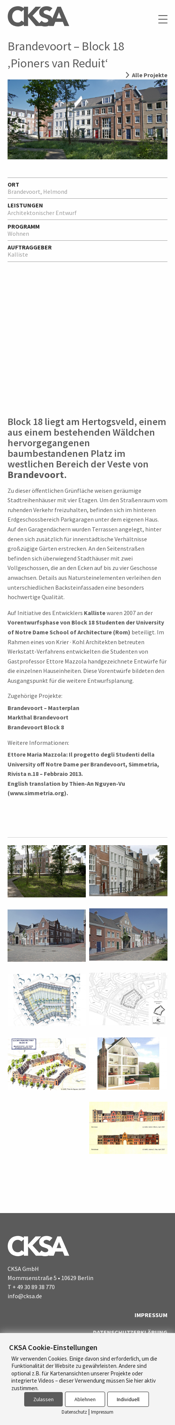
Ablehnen (85, 1399)
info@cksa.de (25, 1296)
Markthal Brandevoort (38, 717)
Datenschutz (74, 1412)
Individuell (128, 1399)
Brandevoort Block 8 (36, 727)
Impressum (151, 1315)
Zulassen (43, 1399)
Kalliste (94, 613)
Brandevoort (36, 474)
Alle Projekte (149, 75)
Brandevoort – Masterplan (43, 708)
